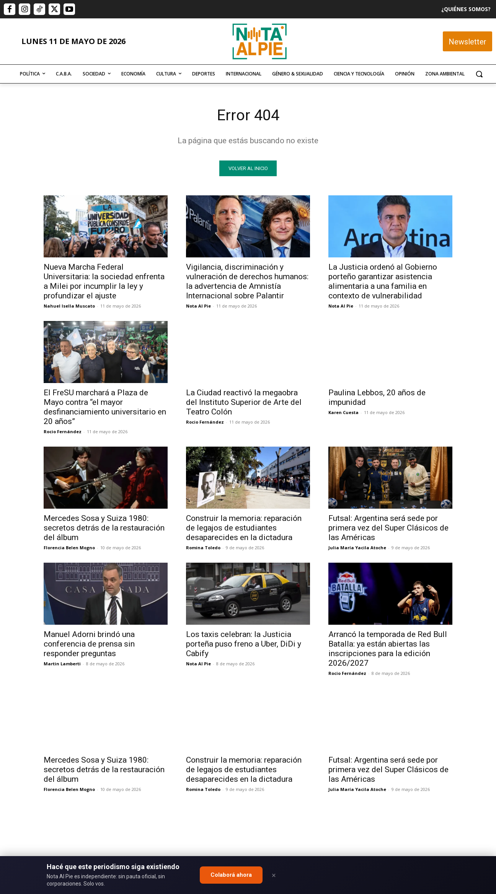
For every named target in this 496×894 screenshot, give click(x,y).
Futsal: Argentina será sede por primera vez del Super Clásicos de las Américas (388, 528)
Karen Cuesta (343, 413)
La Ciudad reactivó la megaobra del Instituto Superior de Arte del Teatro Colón (244, 402)
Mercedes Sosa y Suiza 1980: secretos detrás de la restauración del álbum (104, 528)
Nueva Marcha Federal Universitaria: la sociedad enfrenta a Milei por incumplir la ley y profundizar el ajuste (104, 282)
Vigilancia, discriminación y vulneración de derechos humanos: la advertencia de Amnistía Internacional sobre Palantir (247, 282)
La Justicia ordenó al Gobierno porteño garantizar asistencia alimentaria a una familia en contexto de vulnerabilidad (382, 282)
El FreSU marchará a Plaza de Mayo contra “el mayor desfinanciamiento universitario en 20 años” (105, 407)
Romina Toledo (203, 548)
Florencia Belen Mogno (69, 548)
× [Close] (274, 875)
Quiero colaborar (458, 750)
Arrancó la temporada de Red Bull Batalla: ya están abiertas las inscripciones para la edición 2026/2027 (387, 649)
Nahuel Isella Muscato (69, 306)
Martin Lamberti (62, 664)
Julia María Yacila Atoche (357, 548)
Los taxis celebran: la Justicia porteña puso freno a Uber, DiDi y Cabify (243, 644)
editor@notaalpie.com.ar (214, 852)
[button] (479, 74)
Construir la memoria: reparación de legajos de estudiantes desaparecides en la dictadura (244, 528)
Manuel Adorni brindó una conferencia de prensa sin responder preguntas (89, 644)
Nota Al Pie (198, 306)
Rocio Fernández (63, 432)
